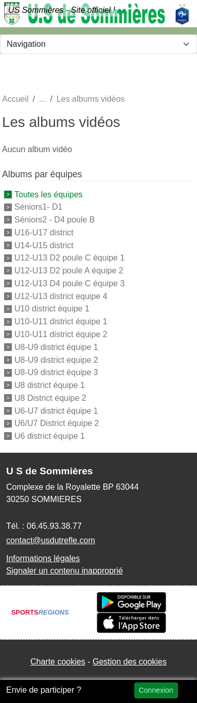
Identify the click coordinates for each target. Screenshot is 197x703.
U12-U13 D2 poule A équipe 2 (68, 270)
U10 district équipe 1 (51, 308)
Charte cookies (57, 661)
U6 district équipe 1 (49, 436)
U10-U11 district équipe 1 (61, 321)
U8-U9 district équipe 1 (56, 347)
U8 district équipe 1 (49, 385)
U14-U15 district (44, 244)
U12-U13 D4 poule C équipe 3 (69, 283)
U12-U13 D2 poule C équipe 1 (69, 257)
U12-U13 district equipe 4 (61, 295)
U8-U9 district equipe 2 (56, 359)
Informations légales (43, 558)
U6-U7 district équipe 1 (56, 410)
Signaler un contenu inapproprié (64, 570)
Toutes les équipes (48, 194)
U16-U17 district (44, 232)
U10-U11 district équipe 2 (61, 334)
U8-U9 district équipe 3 (56, 372)
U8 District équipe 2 (50, 398)
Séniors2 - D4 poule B (54, 219)
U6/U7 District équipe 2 (56, 423)
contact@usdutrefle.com (50, 540)
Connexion (156, 690)
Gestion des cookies (130, 661)
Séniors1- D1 (38, 206)
